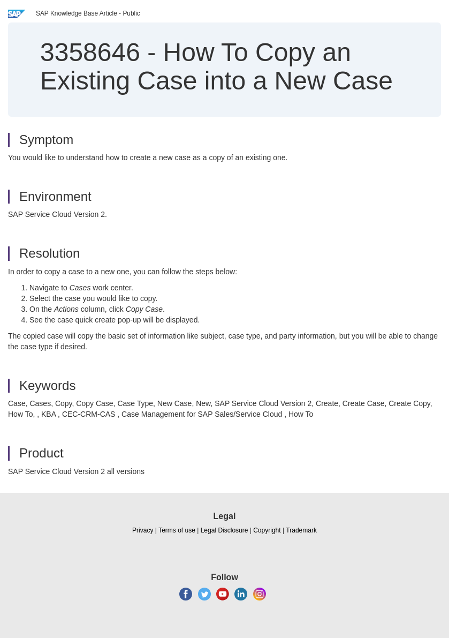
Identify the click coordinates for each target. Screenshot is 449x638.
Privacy (142, 530)
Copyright (266, 530)
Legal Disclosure (224, 530)
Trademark (301, 530)
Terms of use (176, 530)
